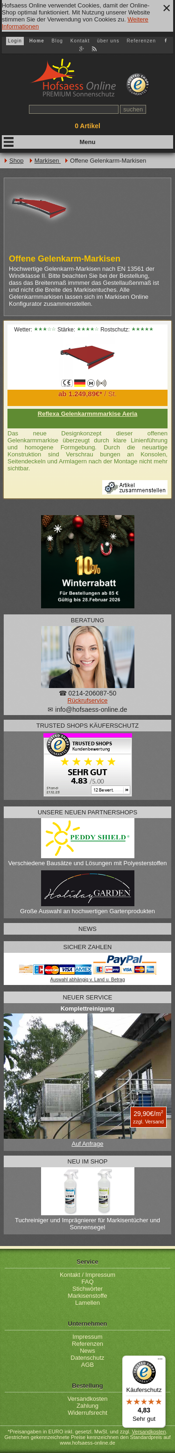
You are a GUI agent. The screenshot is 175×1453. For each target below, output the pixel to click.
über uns (108, 40)
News (87, 1350)
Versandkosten (87, 1398)
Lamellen (87, 1302)
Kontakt (80, 40)
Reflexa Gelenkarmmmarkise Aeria (87, 413)
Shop (16, 160)
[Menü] (160, 1361)
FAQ (87, 1281)
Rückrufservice (88, 700)
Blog (57, 40)
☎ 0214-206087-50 (88, 693)
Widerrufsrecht (87, 1412)
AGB (87, 1364)
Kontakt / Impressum (87, 1274)
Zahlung (87, 1405)
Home (36, 40)
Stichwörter (87, 1288)
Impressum (87, 1336)
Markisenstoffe (87, 1295)
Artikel (87, 126)
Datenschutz (87, 1357)
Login (15, 40)
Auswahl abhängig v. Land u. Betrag (87, 979)
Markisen (48, 160)
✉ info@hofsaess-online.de (87, 709)
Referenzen (141, 40)
